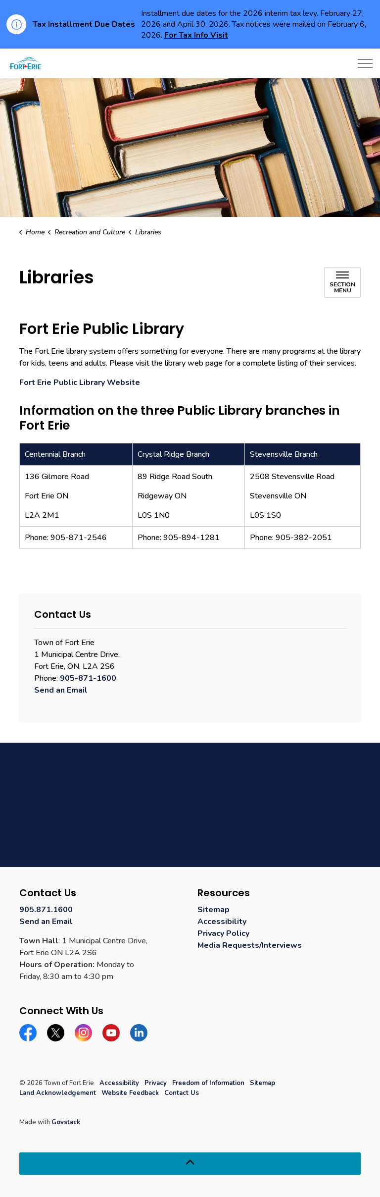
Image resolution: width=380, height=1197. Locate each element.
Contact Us (181, 1092)
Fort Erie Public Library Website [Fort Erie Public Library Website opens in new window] (79, 382)
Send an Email (61, 690)
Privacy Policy (223, 933)
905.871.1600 (46, 909)
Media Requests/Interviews (249, 945)
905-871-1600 (88, 678)
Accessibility (221, 921)
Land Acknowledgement (57, 1092)
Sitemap (213, 909)
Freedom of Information (208, 1083)
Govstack (65, 1122)
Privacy (155, 1083)
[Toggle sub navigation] (342, 282)
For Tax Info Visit (196, 35)
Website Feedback (130, 1092)
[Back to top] (190, 1163)
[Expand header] (365, 63)
